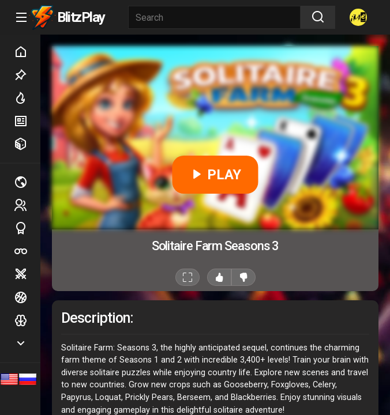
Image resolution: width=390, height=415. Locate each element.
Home (27, 52)
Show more (27, 343)
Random (27, 144)
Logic (27, 320)
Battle (27, 274)
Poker (27, 251)
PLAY (215, 175)
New (27, 121)
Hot (27, 98)
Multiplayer (27, 182)
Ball (27, 297)
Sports (27, 228)
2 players (27, 205)
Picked (27, 75)
